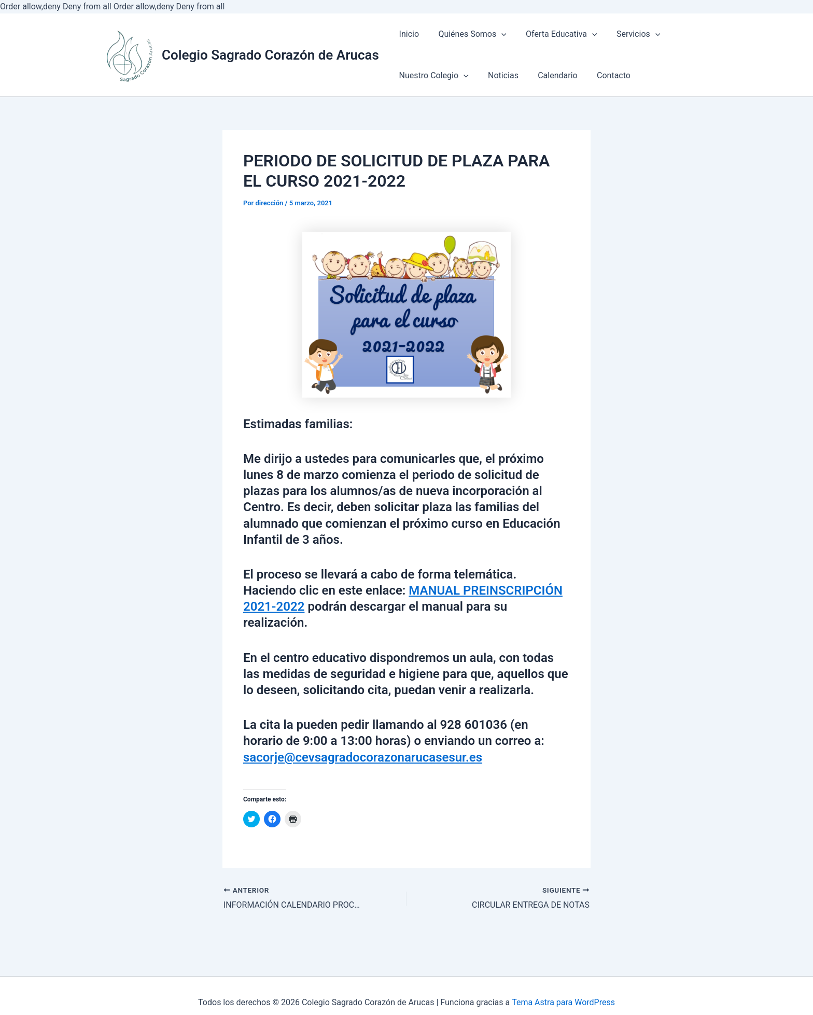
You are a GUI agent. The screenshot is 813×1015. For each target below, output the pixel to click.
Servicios (628, 34)
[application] (497, 34)
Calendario (551, 75)
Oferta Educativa (555, 34)
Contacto (604, 75)
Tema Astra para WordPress (563, 1002)
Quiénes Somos (468, 34)
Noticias (499, 75)
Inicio (407, 34)
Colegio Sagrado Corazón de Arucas (270, 55)
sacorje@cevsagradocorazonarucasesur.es (362, 757)
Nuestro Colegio (432, 75)
